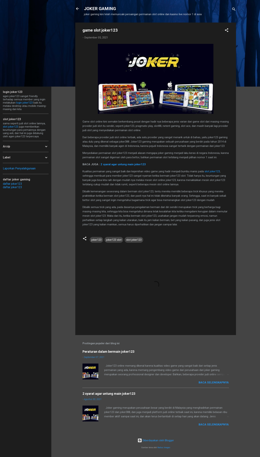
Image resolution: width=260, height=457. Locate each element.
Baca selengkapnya (214, 382)
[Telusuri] (234, 9)
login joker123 (24, 102)
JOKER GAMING (100, 8)
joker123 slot (114, 239)
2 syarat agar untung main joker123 (123, 164)
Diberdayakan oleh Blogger (156, 440)
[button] (226, 31)
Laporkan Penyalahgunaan (19, 168)
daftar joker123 (12, 183)
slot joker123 (212, 171)
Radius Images (163, 447)
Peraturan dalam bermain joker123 (108, 351)
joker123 (96, 239)
